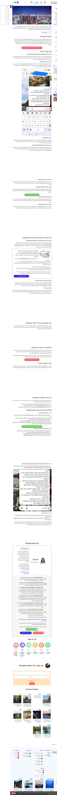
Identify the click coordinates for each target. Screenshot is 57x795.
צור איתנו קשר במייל (27, 632)
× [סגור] (55, 793)
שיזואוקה (39, 725)
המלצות (34, 2)
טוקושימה (20, 779)
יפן (7, 64)
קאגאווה (31, 779)
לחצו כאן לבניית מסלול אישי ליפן (22, 194)
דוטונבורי (39, 137)
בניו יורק (14, 245)
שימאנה (29, 709)
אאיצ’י (29, 725)
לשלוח (22, 683)
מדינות (31, 2)
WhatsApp (31, 772)
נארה (34, 515)
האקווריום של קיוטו (40, 779)
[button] (1, 6)
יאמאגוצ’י (10, 779)
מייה (10, 694)
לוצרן (30, 694)
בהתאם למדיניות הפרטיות (41, 793)
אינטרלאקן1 (52, 779)
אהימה (19, 694)
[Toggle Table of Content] (39, 33)
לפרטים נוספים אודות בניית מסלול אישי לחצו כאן (21, 47)
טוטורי (39, 709)
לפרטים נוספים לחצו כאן (11, 276)
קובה (34, 518)
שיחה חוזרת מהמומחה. (15, 632)
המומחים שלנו (26, 2)
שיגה (10, 709)
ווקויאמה (19, 709)
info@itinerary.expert (29, 770)
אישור (3, 793)
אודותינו (21, 2)
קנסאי (24, 39)
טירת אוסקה (38, 61)
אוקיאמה (39, 694)
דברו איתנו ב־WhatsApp (20, 629)
